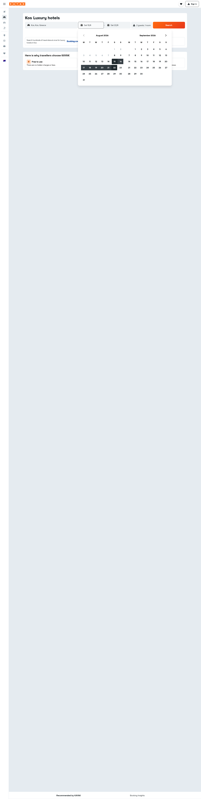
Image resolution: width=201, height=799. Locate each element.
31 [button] (84, 80)
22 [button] (114, 67)
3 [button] (83, 55)
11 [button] (90, 61)
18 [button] (90, 67)
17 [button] (84, 67)
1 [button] (114, 49)
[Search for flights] (4, 11)
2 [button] (120, 49)
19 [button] (96, 67)
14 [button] (108, 61)
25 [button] (90, 73)
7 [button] (108, 55)
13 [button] (102, 61)
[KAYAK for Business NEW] (4, 46)
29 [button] (114, 73)
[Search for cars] (4, 22)
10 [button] (84, 61)
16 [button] (121, 61)
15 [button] (114, 61)
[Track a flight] (4, 40)
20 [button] (102, 67)
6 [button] (102, 55)
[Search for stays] (4, 17)
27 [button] (102, 73)
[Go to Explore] (4, 35)
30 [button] (120, 73)
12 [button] (96, 61)
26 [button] (96, 73)
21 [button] (108, 67)
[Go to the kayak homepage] (17, 4)
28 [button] (108, 73)
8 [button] (114, 55)
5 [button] (96, 55)
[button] (4, 4)
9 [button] (120, 55)
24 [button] (84, 73)
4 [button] (90, 55)
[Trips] (4, 53)
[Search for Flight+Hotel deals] (4, 28)
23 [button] (120, 67)
